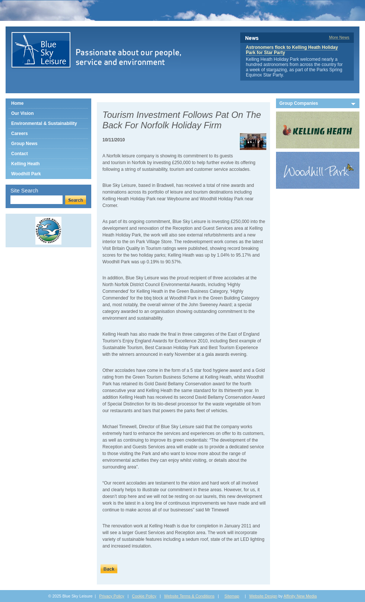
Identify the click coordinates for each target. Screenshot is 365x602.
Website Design (263, 596)
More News (339, 37)
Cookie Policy (144, 596)
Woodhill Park (26, 173)
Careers (19, 133)
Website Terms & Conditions (189, 596)
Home (17, 103)
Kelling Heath (25, 163)
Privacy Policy (111, 596)
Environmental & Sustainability (44, 123)
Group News (24, 143)
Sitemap (232, 596)
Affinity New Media (300, 596)
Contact (19, 153)
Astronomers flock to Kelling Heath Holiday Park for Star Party (292, 50)
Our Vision (22, 113)
